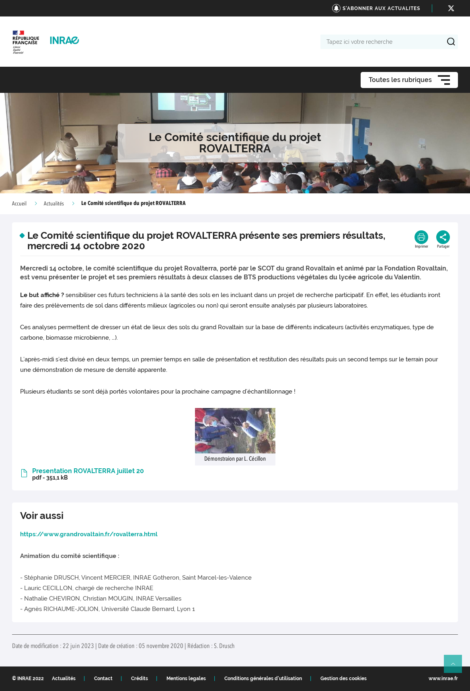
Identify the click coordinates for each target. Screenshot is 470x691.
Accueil (19, 204)
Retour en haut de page (456, 667)
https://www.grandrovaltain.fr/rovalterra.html (89, 534)
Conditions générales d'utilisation (263, 678)
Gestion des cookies (343, 678)
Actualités (54, 204)
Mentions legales (186, 678)
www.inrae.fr (443, 678)
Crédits (139, 678)
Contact (103, 678)
